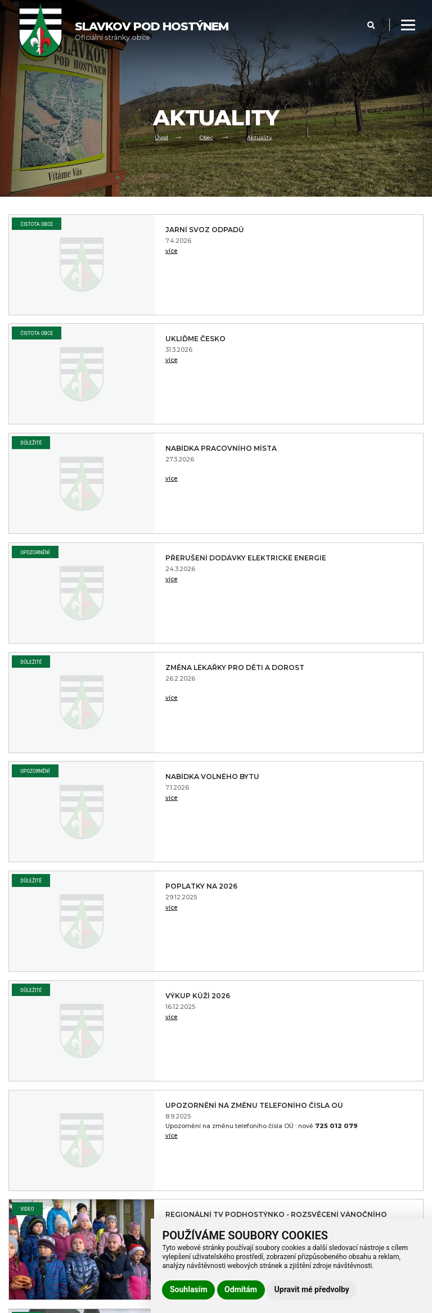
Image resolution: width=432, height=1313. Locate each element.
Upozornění (246, 333)
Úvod (158, 136)
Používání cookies (141, 1174)
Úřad (16, 1174)
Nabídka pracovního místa (139, 343)
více (97, 253)
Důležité (31, 333)
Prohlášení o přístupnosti (152, 1147)
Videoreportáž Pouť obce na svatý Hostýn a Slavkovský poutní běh (142, 790)
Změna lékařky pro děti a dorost (135, 453)
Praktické (23, 1227)
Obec (206, 136)
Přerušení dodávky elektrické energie (347, 343)
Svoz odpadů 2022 (345, 886)
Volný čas (23, 1187)
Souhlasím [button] (189, 1289)
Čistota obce (36, 224)
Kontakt (21, 1213)
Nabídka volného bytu (355, 448)
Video (238, 662)
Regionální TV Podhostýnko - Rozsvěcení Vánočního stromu (355, 681)
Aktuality (262, 136)
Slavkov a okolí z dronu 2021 (132, 891)
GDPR (122, 1160)
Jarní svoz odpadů (134, 229)
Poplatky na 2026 (131, 558)
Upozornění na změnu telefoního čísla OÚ (142, 672)
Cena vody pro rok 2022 (347, 1000)
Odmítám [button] (240, 1289)
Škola (17, 1200)
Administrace (29, 1302)
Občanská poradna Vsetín (348, 781)
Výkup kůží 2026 (339, 558)
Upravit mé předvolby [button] (311, 1289)
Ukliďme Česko (336, 229)
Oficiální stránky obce (151, 31)
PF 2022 (108, 995)
